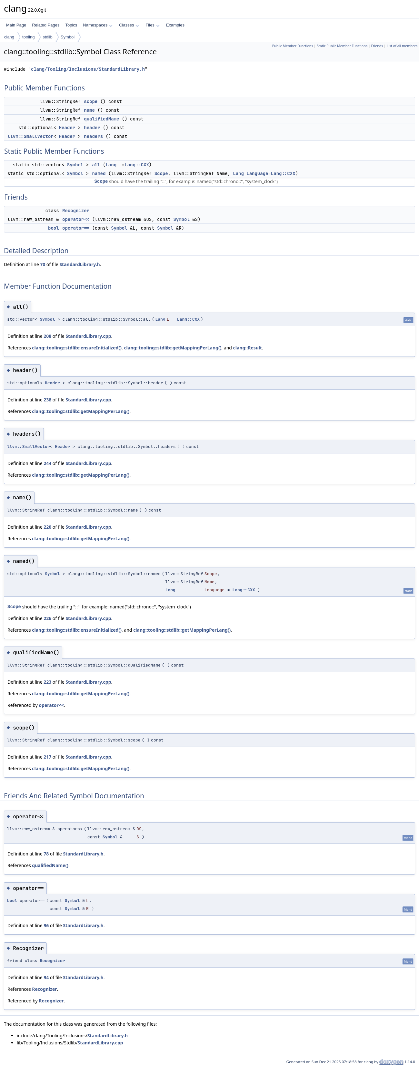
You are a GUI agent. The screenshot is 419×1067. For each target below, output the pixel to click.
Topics (71, 25)
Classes (129, 25)
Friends (377, 46)
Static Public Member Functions (342, 46)
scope (90, 101)
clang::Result (247, 348)
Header (67, 127)
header (92, 127)
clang (9, 37)
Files (152, 25)
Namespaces (97, 25)
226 (47, 618)
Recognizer (75, 210)
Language (257, 173)
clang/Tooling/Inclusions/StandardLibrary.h (88, 69)
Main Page (16, 25)
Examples (175, 25)
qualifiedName (101, 119)
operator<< (75, 219)
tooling (28, 37)
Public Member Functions (292, 46)
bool (53, 228)
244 (47, 463)
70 (42, 264)
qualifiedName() (50, 865)
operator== (75, 228)
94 (46, 977)
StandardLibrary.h (79, 264)
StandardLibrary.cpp (88, 336)
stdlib (47, 37)
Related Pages (45, 25)
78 (46, 854)
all (96, 165)
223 (47, 682)
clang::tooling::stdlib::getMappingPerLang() (172, 348)
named (98, 173)
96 (46, 925)
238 (47, 400)
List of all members (402, 46)
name (89, 110)
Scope (161, 173)
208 (47, 336)
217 (47, 757)
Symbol (68, 37)
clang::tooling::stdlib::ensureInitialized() (77, 348)
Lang (110, 165)
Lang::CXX (137, 165)
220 (47, 527)
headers (93, 136)
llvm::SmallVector (30, 136)
